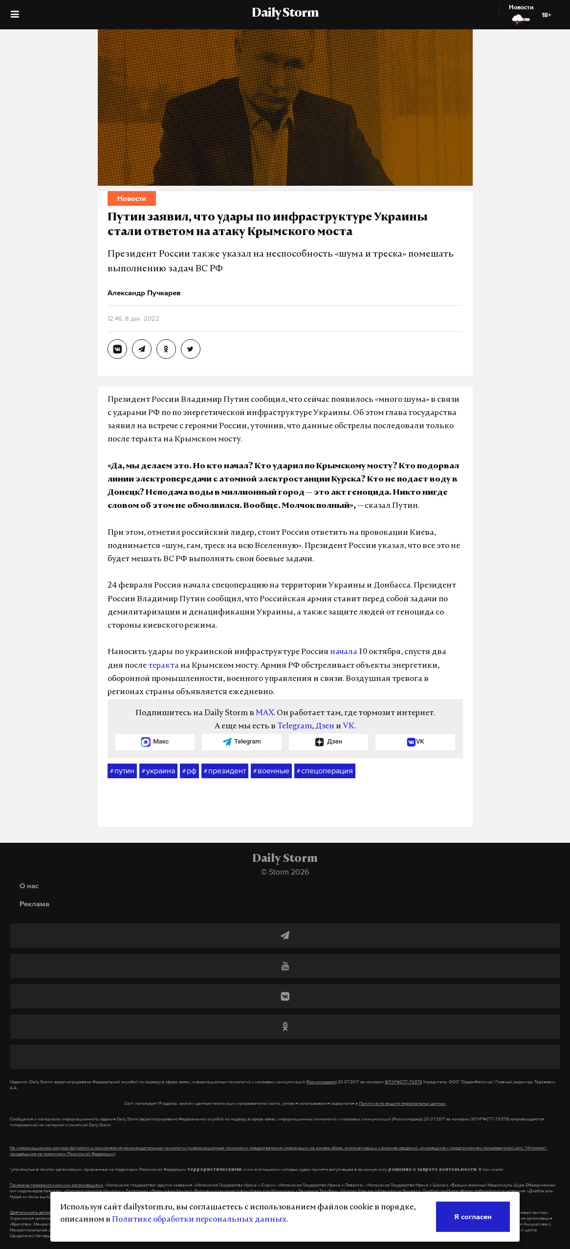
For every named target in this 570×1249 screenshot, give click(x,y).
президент (225, 771)
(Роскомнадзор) (321, 1081)
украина (158, 771)
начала (343, 652)
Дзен (324, 726)
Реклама (34, 903)
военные (271, 771)
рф (189, 771)
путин (122, 771)
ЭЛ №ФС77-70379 (403, 1081)
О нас (29, 885)
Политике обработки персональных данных (199, 1220)
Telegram (294, 726)
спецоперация (325, 771)
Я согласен (473, 1216)
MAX (265, 713)
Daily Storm (285, 14)
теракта (163, 666)
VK (348, 726)
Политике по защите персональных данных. (402, 1103)
